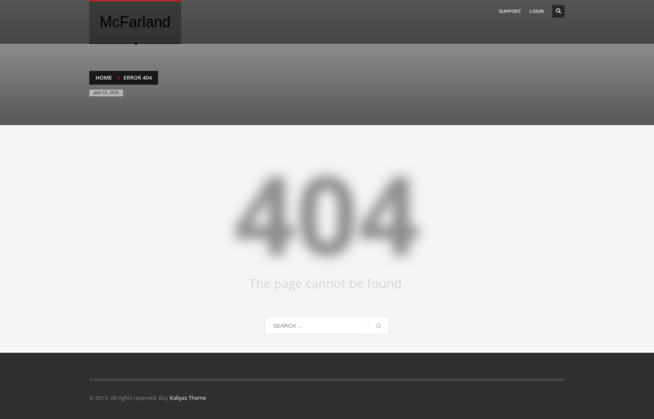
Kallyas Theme (188, 397)
